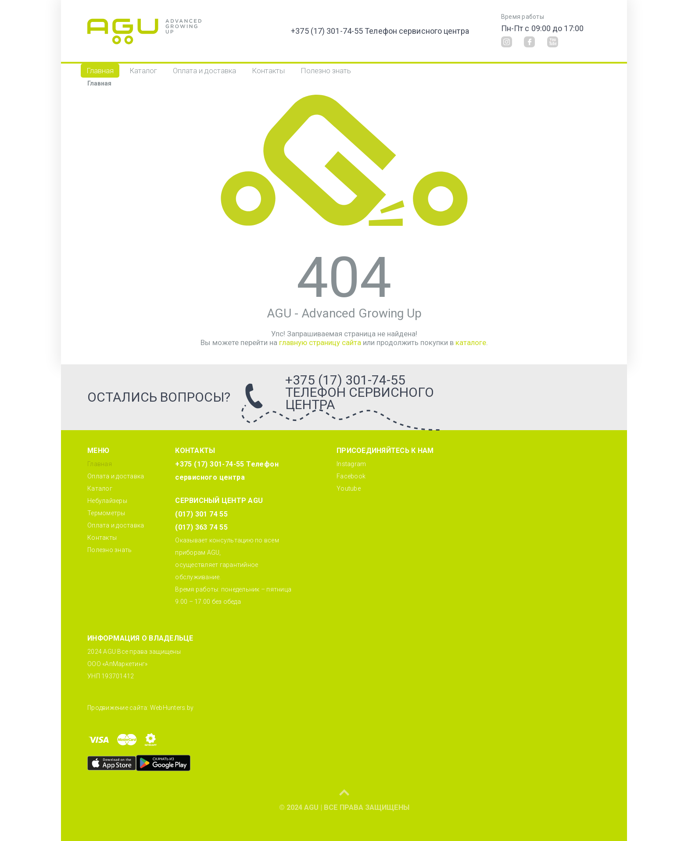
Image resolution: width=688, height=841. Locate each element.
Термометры (106, 513)
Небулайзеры (107, 500)
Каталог (143, 70)
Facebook (351, 476)
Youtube (349, 488)
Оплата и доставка (204, 70)
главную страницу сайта (320, 342)
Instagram (351, 463)
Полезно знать (326, 70)
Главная (100, 70)
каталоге (470, 342)
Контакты (268, 70)
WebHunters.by (172, 707)
